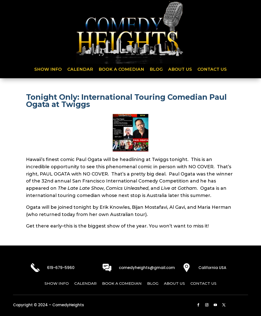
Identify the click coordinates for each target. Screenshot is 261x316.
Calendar (80, 70)
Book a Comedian (121, 70)
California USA (212, 267)
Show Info (48, 70)
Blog (156, 70)
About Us (180, 70)
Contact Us (212, 70)
